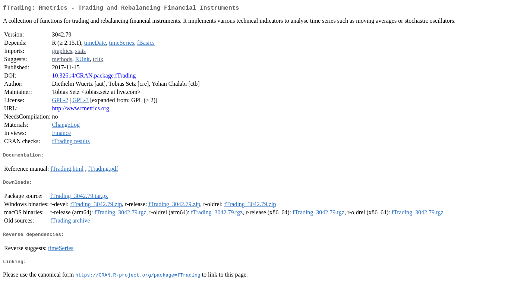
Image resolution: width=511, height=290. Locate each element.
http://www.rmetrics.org (80, 110)
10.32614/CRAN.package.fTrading (94, 77)
